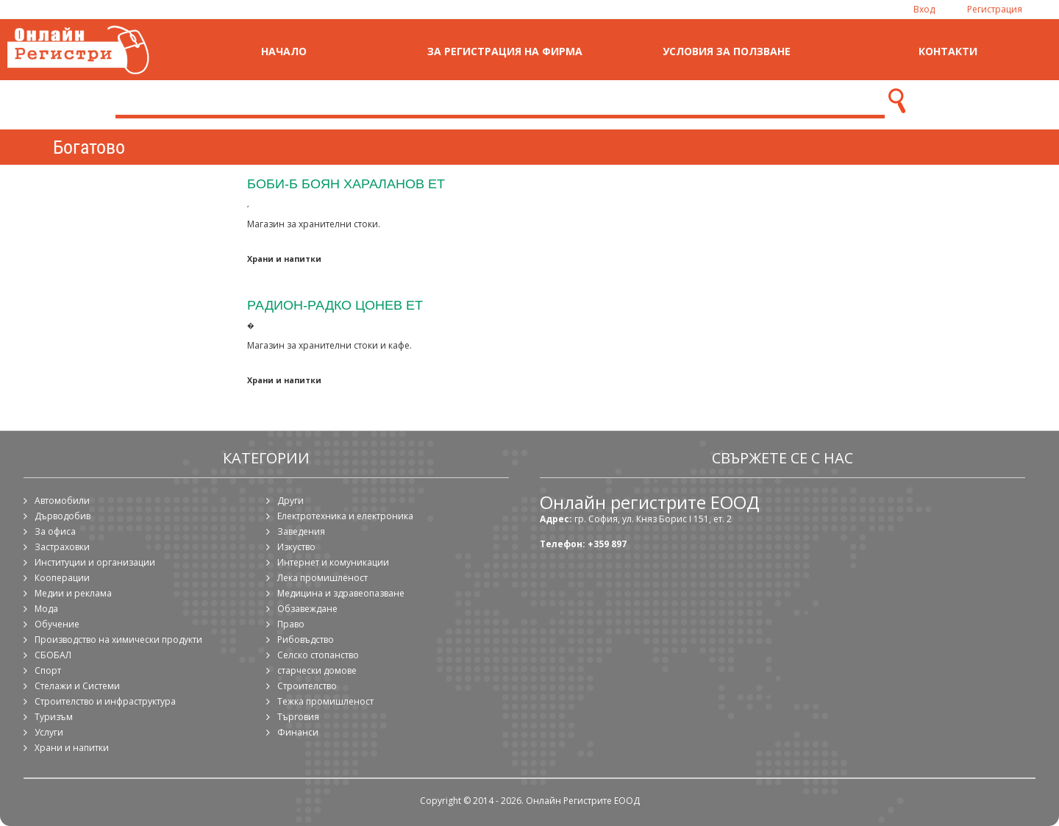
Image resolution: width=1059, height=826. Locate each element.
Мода (46, 608)
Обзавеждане (307, 608)
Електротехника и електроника (345, 516)
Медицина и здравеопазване (340, 593)
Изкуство (296, 547)
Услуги (49, 732)
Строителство (307, 686)
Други (290, 500)
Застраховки (62, 547)
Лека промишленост (322, 578)
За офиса (55, 531)
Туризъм (54, 717)
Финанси (297, 732)
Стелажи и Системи (77, 686)
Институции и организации (95, 562)
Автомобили (62, 500)
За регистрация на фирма (504, 51)
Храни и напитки (284, 258)
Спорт (48, 670)
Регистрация (994, 9)
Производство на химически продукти (118, 639)
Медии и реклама (73, 593)
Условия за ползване (727, 51)
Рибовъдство (305, 639)
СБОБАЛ (53, 655)
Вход (924, 9)
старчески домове (317, 670)
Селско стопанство (318, 655)
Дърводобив (62, 516)
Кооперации (62, 578)
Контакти (948, 51)
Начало (284, 51)
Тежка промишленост (325, 701)
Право (290, 624)
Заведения (301, 531)
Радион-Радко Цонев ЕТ (335, 305)
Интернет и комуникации (333, 562)
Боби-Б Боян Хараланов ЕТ (346, 183)
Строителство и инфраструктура (105, 701)
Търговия (298, 717)
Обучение (57, 624)
